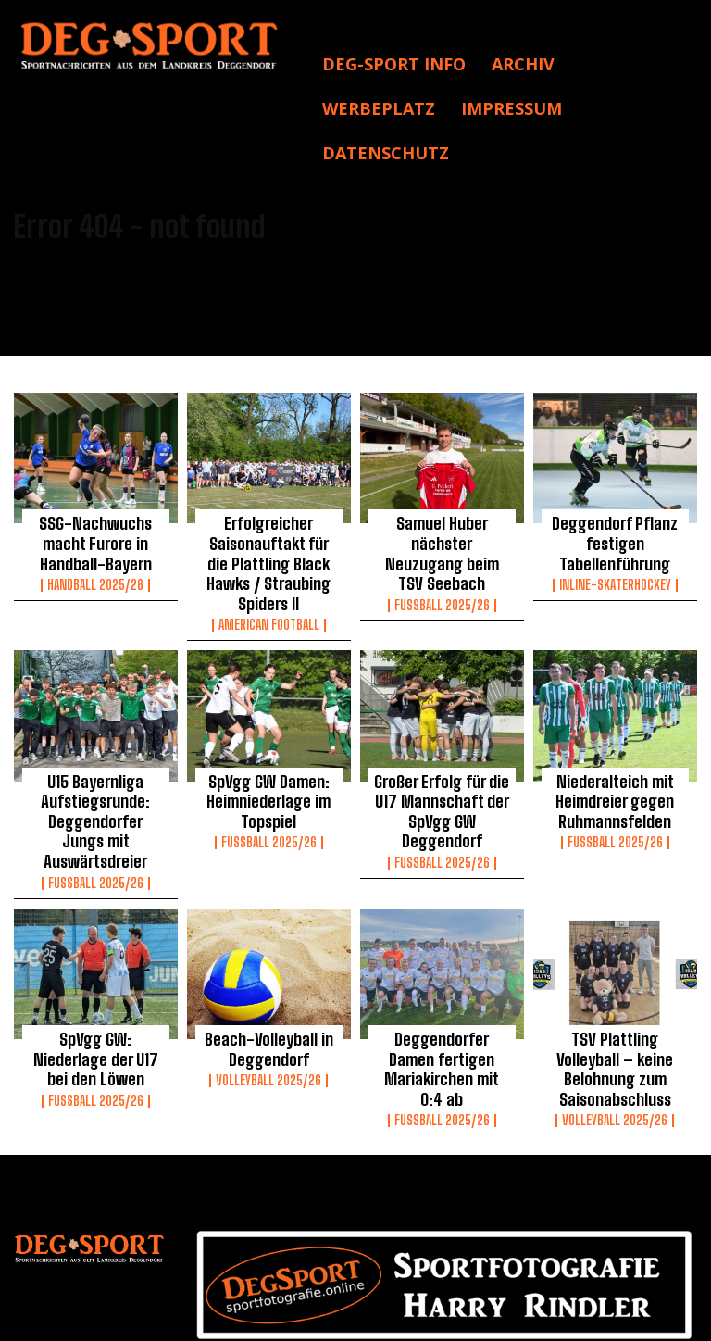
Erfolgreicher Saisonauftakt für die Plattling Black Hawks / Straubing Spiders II (269, 547)
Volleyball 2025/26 (268, 1008)
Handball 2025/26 (95, 575)
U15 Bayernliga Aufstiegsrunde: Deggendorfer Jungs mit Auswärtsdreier (95, 772)
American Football (268, 591)
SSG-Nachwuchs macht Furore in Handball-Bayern (95, 539)
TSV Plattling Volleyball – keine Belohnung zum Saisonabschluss (614, 989)
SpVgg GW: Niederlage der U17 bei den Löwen (95, 980)
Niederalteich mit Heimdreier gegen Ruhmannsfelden (615, 764)
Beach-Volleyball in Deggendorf (269, 980)
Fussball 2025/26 (442, 575)
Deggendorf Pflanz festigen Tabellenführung (615, 539)
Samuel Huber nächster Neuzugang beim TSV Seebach (441, 539)
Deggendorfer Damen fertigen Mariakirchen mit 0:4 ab (442, 989)
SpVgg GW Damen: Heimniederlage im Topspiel (269, 764)
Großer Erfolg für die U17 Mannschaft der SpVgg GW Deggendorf (441, 764)
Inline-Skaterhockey (615, 575)
